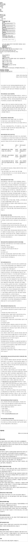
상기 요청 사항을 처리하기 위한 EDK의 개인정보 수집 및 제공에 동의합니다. (13, 45)
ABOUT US (2, 3)
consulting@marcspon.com (11, 414)
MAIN (1, 2)
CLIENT (2, 5)
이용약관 (4, 56)
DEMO (1, 11)
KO (0, 9)
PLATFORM (2, 4)
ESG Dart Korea (14, 1)
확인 (21, 49)
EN (0, 10)
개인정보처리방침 (5, 57)
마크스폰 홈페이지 (6, 55)
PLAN (1, 6)
